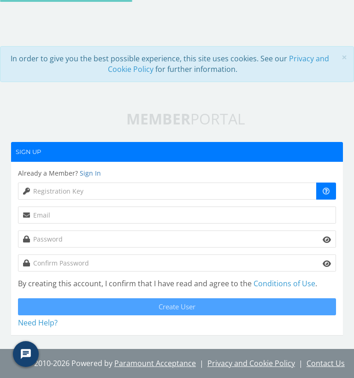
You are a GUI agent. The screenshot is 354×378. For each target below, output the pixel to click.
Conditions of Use (284, 283)
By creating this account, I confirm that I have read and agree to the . (167, 283)
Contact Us (326, 363)
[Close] (344, 57)
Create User (177, 306)
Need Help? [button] (38, 323)
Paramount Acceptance (155, 363)
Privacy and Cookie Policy (251, 363)
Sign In (90, 173)
